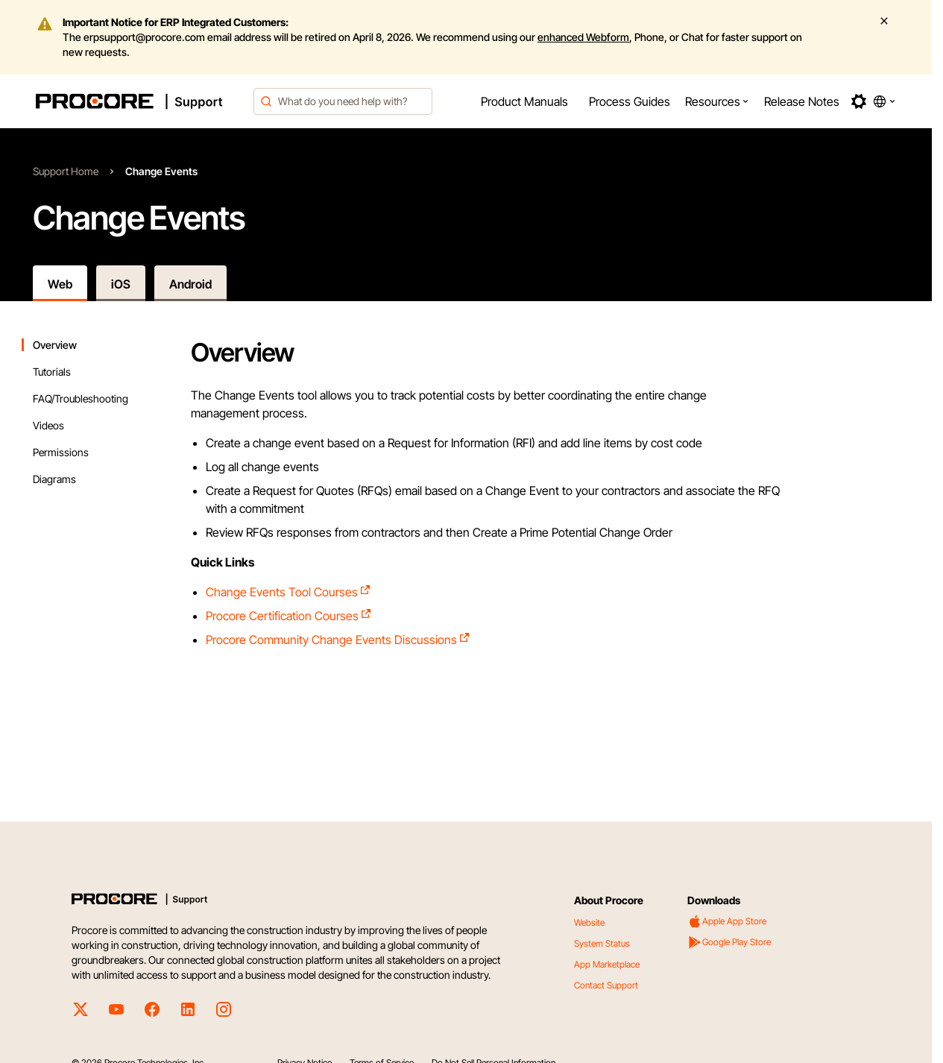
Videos (48, 425)
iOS (120, 284)
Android (190, 284)
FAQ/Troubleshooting (80, 398)
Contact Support (606, 985)
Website (589, 922)
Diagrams (54, 479)
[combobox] (342, 101)
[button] (717, 101)
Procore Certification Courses (289, 615)
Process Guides (629, 101)
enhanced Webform (583, 37)
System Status (602, 943)
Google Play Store (729, 942)
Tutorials (52, 371)
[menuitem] (524, 101)
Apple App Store (726, 921)
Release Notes (801, 101)
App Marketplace (607, 964)
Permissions (61, 452)
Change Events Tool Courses (288, 591)
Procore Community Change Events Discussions (338, 639)
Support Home (65, 171)
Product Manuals (524, 101)
